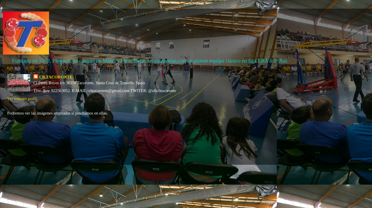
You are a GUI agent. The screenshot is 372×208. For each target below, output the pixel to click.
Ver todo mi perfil (22, 98)
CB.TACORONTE (55, 77)
